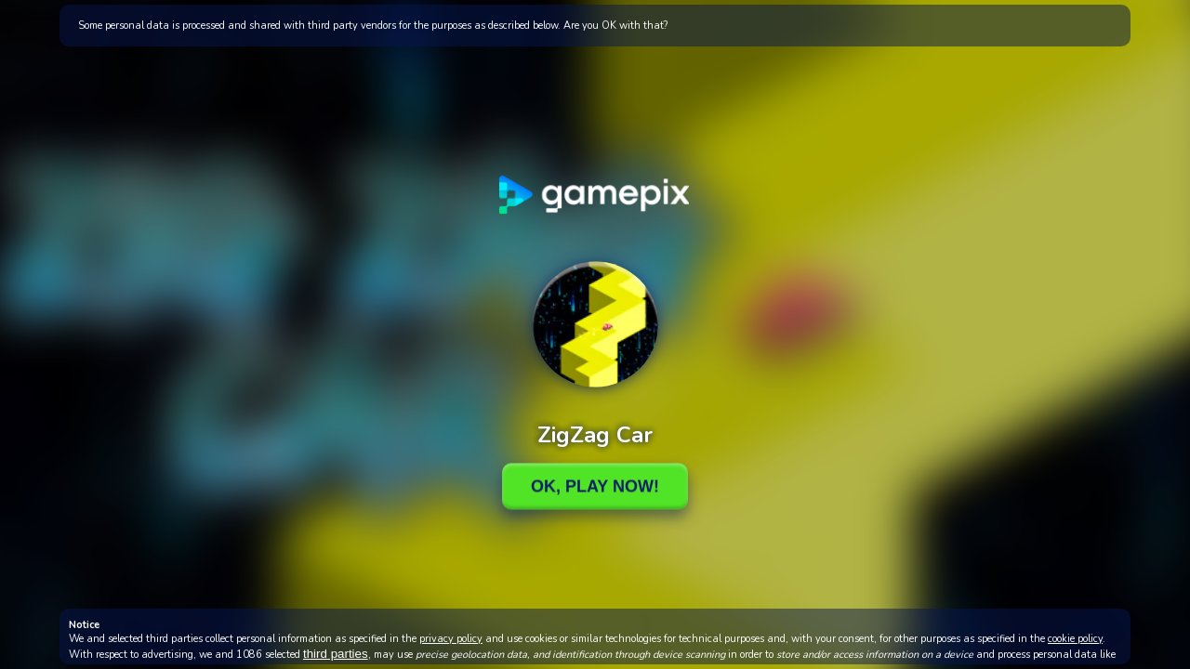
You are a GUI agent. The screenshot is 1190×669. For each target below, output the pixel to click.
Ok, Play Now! (595, 486)
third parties (335, 654)
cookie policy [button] (1075, 639)
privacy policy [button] (451, 639)
